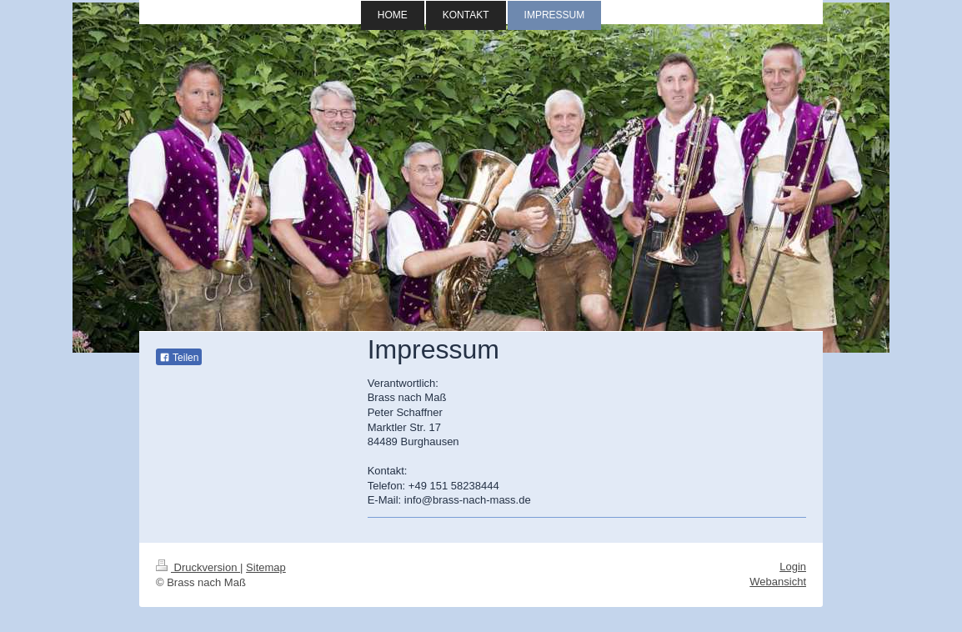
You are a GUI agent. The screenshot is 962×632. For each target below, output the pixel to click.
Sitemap (266, 567)
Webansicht (777, 581)
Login (792, 566)
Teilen (178, 358)
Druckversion (198, 567)
